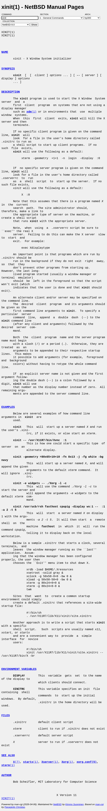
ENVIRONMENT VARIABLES (19, 669)
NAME (4, 52)
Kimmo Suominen (74, 804)
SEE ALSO (8, 755)
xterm (5, 765)
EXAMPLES (8, 407)
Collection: (9, 21)
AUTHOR (6, 775)
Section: (45, 14)
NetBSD (57, 804)
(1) (31, 112)
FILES (5, 715)
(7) (16, 762)
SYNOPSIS (8, 69)
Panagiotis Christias (15, 807)
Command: (8, 14)
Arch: (89, 14)
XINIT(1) (8, 798)
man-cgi (99, 804)
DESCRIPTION (10, 92)
